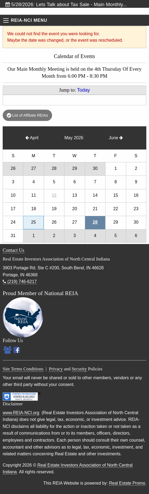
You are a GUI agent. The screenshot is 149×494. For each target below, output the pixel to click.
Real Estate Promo (127, 483)
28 (95, 222)
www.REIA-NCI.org (21, 412)
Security (79, 368)
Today (83, 90)
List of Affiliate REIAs (27, 115)
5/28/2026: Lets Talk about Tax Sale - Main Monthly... (66, 4)
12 (54, 195)
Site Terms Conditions (23, 368)
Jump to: (74, 90)
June (116, 137)
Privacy (56, 368)
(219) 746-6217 (20, 281)
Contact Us (13, 250)
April (32, 137)
